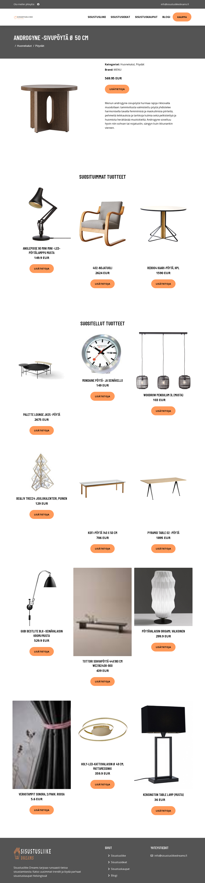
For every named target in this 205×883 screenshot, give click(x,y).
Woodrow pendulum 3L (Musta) (163, 395)
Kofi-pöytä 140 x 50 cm (102, 533)
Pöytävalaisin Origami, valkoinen (163, 631)
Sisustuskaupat (146, 17)
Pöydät (39, 46)
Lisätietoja (117, 89)
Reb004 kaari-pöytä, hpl (163, 268)
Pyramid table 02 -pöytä (163, 533)
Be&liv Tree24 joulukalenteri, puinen (41, 498)
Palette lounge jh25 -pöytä (41, 414)
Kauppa (182, 17)
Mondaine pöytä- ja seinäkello (102, 380)
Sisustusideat (120, 17)
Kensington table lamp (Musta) (163, 795)
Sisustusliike (97, 17)
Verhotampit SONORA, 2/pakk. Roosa (42, 794)
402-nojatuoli (102, 268)
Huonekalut (24, 46)
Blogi (166, 17)
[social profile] (38, 4)
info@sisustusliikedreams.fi (175, 4)
